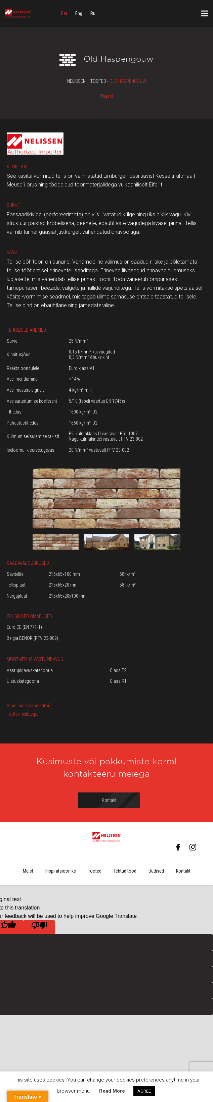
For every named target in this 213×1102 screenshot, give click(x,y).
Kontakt (183, 871)
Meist (28, 871)
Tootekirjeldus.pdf (23, 714)
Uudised (156, 871)
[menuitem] (64, 13)
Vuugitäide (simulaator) (29, 705)
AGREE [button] (144, 1091)
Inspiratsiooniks (60, 871)
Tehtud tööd (125, 871)
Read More (112, 1091)
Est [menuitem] (64, 13)
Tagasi (106, 96)
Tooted (94, 871)
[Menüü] (204, 13)
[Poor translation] (39, 927)
